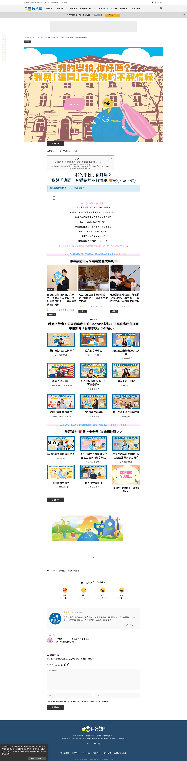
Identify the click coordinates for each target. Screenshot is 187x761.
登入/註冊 (63, 2)
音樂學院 (62, 565)
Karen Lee (52, 309)
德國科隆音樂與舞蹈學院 (61, 448)
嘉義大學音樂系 (61, 376)
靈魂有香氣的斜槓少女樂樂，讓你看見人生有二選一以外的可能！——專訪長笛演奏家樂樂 (61, 299)
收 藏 (56, 144)
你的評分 (50, 659)
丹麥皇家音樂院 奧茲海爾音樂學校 (93, 378)
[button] (91, 318)
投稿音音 (125, 8)
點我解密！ (112, 15)
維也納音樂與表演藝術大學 (126, 349)
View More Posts (77, 607)
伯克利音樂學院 (93, 349)
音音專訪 (83, 8)
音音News (62, 8)
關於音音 (114, 8)
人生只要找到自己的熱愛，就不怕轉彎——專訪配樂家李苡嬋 (92, 297)
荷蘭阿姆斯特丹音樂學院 (61, 349)
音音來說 (73, 8)
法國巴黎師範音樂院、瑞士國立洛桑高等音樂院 (126, 450)
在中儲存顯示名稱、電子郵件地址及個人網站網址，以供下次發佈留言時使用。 (78, 697)
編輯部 (66, 606)
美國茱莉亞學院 (126, 376)
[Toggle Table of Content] (109, 159)
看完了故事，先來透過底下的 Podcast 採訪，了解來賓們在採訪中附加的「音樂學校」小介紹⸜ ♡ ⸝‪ (82, 166)
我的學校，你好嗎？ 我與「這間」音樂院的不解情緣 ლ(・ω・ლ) (81, 162)
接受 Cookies (38, 756)
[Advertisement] (93, 27)
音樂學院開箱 (74, 565)
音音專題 (28, 42)
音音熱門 (103, 8)
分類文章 (50, 8)
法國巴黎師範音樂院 (61, 406)
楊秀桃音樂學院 (93, 476)
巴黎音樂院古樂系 (93, 406)
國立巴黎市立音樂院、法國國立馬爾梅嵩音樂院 (93, 450)
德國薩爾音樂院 (61, 476)
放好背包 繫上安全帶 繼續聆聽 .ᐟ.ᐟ (82, 168)
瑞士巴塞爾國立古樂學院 (126, 406)
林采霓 (112, 306)
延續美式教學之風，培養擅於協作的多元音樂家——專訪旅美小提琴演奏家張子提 (124, 297)
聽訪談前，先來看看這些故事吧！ (82, 165)
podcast (92, 8)
